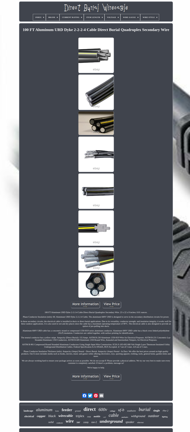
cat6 (104, 417)
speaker (130, 422)
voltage (112, 411)
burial (144, 409)
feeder (67, 410)
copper (41, 416)
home (57, 411)
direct (90, 409)
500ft (89, 417)
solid (51, 422)
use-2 (94, 422)
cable (114, 415)
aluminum (44, 409)
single (156, 410)
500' (78, 422)
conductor (59, 423)
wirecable (66, 416)
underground (111, 421)
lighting (165, 417)
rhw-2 (165, 410)
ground (78, 411)
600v (103, 409)
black (52, 416)
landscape (28, 411)
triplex (80, 416)
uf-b (121, 410)
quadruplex (125, 417)
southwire (131, 411)
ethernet (140, 422)
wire (70, 421)
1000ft (85, 422)
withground (138, 416)
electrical (29, 416)
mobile (97, 416)
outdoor (153, 416)
